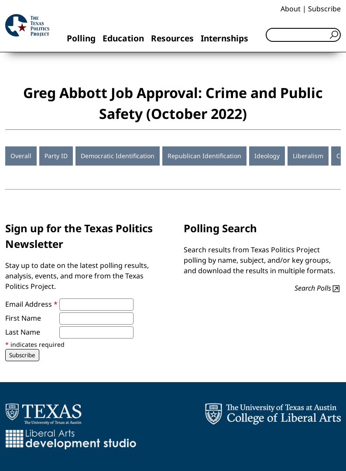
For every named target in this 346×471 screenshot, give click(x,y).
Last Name (22, 332)
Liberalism (308, 156)
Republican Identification (204, 156)
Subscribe (324, 9)
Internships (224, 38)
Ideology (267, 156)
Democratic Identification (117, 156)
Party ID (56, 156)
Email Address (31, 304)
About (291, 9)
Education (123, 38)
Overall (20, 156)
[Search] (303, 35)
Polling (81, 38)
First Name (23, 318)
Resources (172, 38)
